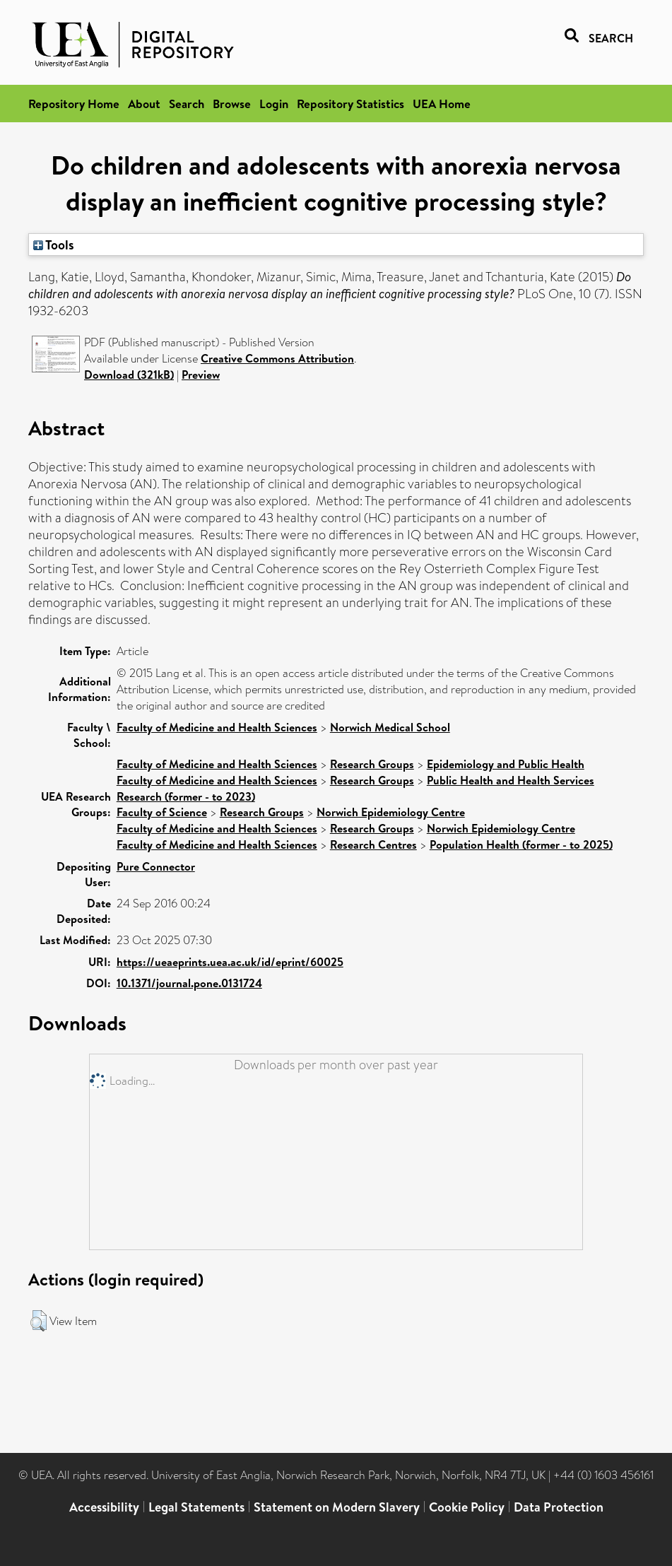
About (144, 103)
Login (273, 103)
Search (186, 103)
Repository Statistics (350, 103)
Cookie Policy (467, 1507)
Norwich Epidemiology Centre (391, 812)
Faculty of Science (162, 812)
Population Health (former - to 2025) (521, 844)
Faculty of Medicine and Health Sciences (217, 727)
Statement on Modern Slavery (337, 1507)
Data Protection (558, 1507)
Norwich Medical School (390, 727)
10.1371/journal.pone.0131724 (189, 983)
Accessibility (104, 1507)
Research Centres (373, 844)
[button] (38, 1320)
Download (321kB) (129, 374)
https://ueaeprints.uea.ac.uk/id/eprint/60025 (230, 962)
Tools (53, 244)
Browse (232, 103)
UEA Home (442, 103)
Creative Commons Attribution (277, 358)
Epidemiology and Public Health (505, 764)
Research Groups (372, 764)
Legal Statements (196, 1507)
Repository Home (73, 103)
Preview (201, 374)
